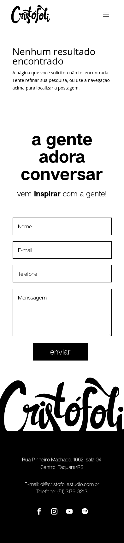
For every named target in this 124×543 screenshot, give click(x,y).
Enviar (60, 351)
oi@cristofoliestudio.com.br (69, 484)
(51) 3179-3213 (72, 491)
